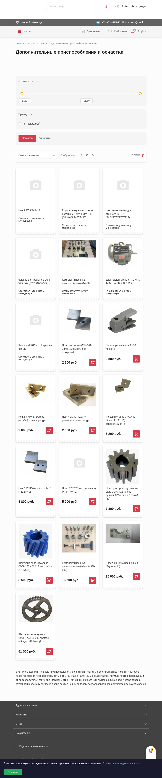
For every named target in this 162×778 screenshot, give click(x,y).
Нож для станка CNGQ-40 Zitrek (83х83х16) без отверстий (77, 349)
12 (80, 155)
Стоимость (26, 81)
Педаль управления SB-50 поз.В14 (121, 347)
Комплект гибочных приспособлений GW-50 (76, 281)
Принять (13, 772)
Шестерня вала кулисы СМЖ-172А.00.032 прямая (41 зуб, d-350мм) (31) (34, 638)
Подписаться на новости (33, 746)
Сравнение (93, 31)
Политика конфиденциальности (121, 763)
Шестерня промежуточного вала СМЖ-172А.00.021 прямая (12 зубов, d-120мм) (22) (122, 493)
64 (93, 155)
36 (86, 155)
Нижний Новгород (31, 22)
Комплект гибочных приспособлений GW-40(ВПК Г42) (78, 567)
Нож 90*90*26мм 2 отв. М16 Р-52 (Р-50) (35, 490)
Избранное (120, 31)
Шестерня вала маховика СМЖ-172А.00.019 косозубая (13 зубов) (35, 567)
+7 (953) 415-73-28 (113, 22)
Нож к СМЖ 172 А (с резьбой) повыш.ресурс (76, 418)
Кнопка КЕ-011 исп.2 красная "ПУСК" (36, 347)
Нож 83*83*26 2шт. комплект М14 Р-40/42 (79, 490)
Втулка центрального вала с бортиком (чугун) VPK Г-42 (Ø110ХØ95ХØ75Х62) (78, 214)
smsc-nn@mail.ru (135, 22)
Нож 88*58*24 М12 (29, 210)
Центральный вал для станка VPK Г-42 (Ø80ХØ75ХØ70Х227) (119, 214)
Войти (125, 6)
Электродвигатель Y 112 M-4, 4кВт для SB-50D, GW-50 (123, 281)
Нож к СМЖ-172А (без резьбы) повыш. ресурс (32, 418)
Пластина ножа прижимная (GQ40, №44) (122, 565)
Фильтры (133, 155)
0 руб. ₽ (138, 31)
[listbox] (36, 155)
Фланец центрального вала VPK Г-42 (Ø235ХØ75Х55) (35, 281)
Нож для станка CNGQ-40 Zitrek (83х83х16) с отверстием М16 (120, 420)
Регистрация (139, 6)
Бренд (23, 114)
